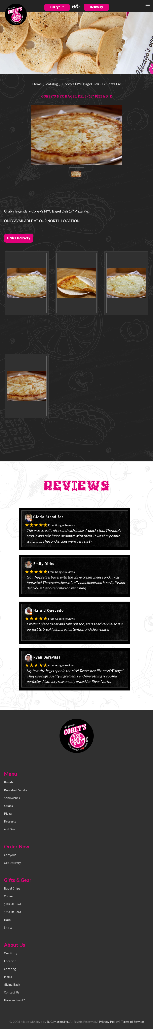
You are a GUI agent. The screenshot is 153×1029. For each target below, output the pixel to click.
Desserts (10, 821)
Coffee (8, 896)
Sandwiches (12, 798)
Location (10, 961)
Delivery (96, 7)
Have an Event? (14, 1000)
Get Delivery (12, 863)
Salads (8, 806)
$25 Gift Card (12, 912)
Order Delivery (18, 238)
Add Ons (9, 829)
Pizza (8, 813)
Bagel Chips (12, 888)
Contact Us (11, 992)
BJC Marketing (57, 1021)
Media (8, 977)
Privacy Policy (109, 1021)
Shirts (8, 927)
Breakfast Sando (15, 790)
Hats (7, 920)
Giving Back (12, 984)
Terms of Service (132, 1021)
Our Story (10, 953)
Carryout (57, 7)
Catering (10, 969)
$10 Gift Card (12, 904)
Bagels (8, 782)
